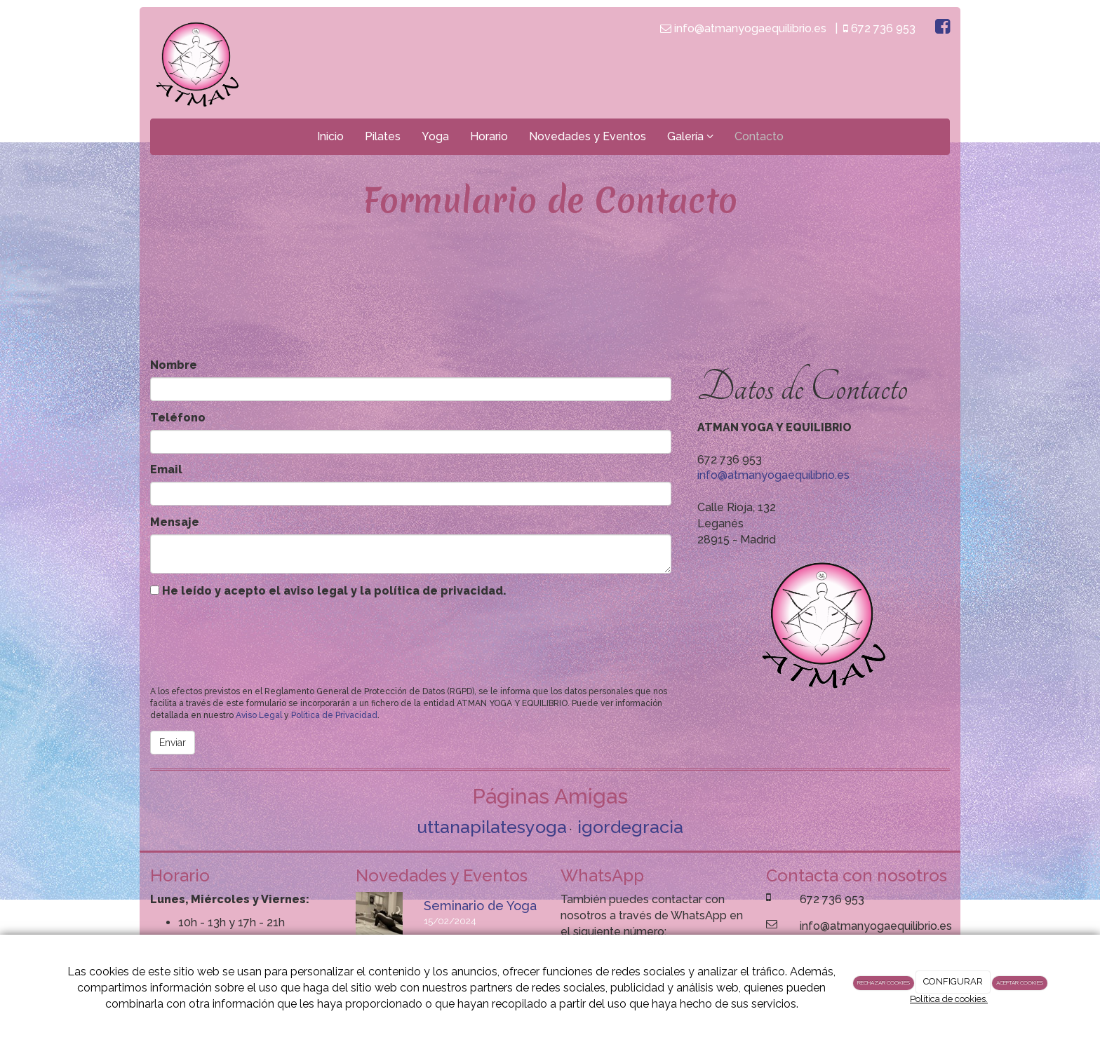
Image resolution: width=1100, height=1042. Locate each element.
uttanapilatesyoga (492, 826)
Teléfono (178, 417)
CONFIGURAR (953, 981)
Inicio (330, 136)
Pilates (383, 136)
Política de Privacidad (334, 715)
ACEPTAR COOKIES (1019, 982)
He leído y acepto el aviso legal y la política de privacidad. (328, 590)
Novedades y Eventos (587, 136)
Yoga (435, 136)
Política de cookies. (949, 999)
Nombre (173, 365)
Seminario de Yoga (480, 905)
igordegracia (630, 826)
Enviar (172, 742)
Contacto (759, 136)
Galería (690, 136)
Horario (489, 136)
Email (166, 469)
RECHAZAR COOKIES (883, 982)
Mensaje (174, 522)
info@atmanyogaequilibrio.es (773, 475)
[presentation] (256, 638)
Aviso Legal (259, 715)
